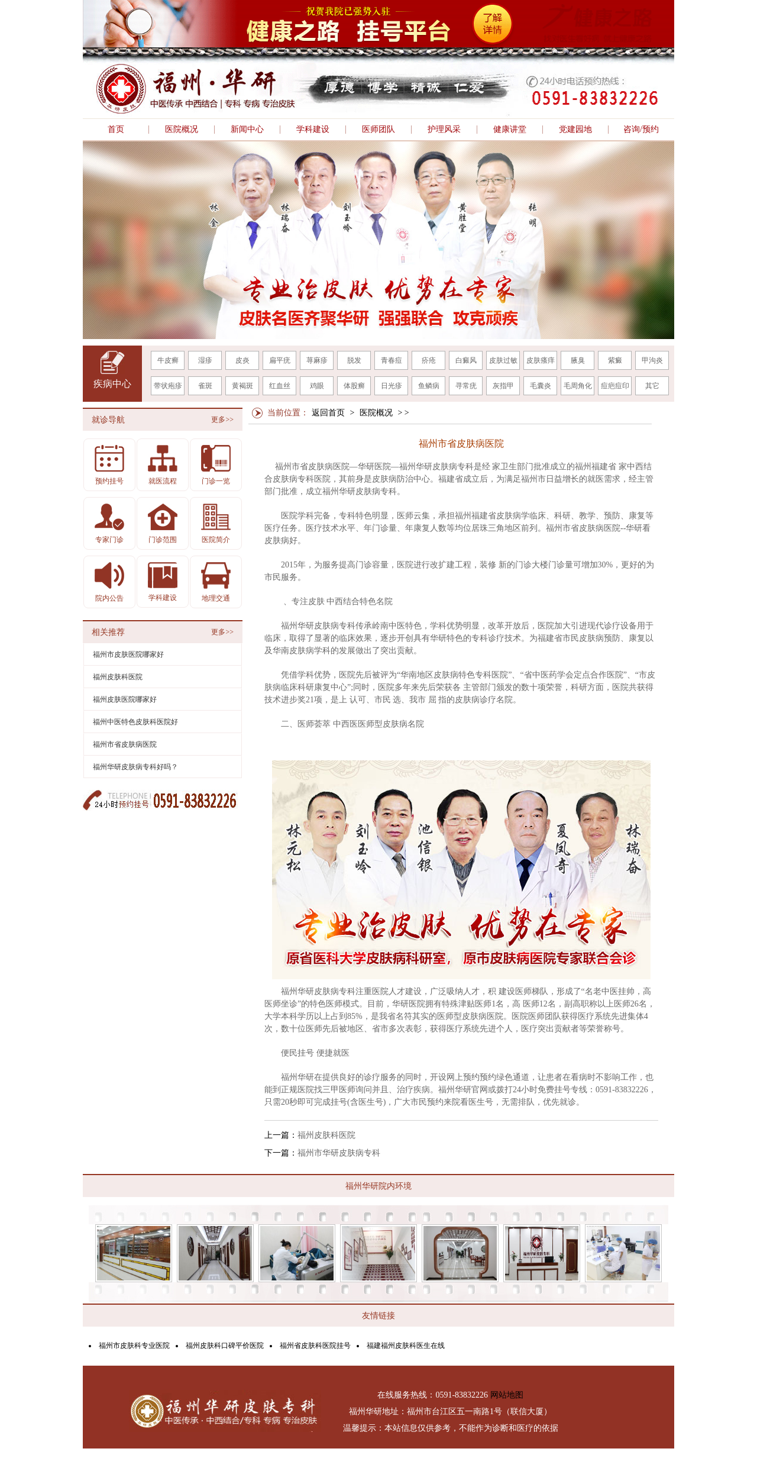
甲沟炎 (652, 360)
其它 (652, 386)
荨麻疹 (317, 360)
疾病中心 (112, 384)
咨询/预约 (641, 129)
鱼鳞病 (428, 386)
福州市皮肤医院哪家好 (128, 654)
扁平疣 (279, 360)
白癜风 (466, 360)
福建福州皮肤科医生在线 (406, 1345)
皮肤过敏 (503, 360)
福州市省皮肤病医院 (125, 744)
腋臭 (578, 360)
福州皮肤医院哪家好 (125, 699)
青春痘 (391, 360)
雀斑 (205, 386)
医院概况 (181, 129)
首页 (116, 129)
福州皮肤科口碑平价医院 (225, 1345)
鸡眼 (317, 386)
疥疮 (429, 360)
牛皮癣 (168, 360)
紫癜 (615, 360)
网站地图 (506, 1395)
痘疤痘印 (615, 386)
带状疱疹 (168, 386)
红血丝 (279, 386)
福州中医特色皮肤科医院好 (135, 722)
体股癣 (354, 386)
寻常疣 (466, 386)
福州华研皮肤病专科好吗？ (135, 767)
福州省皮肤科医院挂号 (315, 1345)
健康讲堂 (509, 129)
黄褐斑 (242, 386)
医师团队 (378, 129)
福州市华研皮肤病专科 (338, 1153)
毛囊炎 (540, 386)
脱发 (354, 360)
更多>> (222, 419)
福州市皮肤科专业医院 (134, 1345)
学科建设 (312, 129)
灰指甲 (503, 386)
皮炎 (242, 360)
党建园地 (575, 129)
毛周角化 (578, 386)
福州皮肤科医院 (326, 1135)
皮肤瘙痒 (540, 360)
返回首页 (328, 412)
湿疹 (205, 360)
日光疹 (391, 386)
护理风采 (444, 129)
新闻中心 (247, 129)
